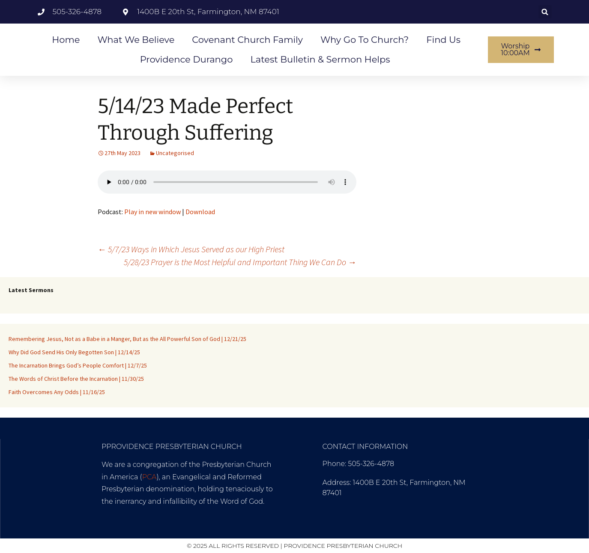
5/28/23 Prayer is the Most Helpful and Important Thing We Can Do (240, 262)
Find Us (443, 39)
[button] (545, 11)
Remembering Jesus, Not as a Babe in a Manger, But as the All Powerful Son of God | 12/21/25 (127, 339)
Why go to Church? (364, 39)
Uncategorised (175, 153)
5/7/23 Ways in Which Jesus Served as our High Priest (191, 249)
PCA (149, 477)
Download (200, 211)
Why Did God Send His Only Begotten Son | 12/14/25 (74, 352)
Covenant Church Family (247, 39)
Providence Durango (186, 59)
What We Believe (135, 39)
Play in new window (152, 211)
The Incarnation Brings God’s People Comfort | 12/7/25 (78, 365)
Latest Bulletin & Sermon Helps (320, 59)
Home (66, 39)
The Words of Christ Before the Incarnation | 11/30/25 (76, 379)
